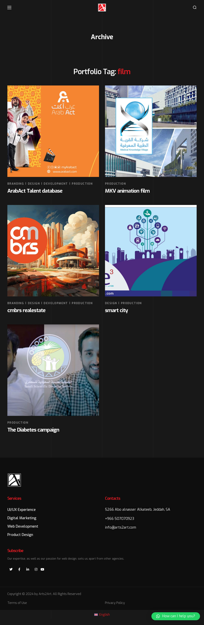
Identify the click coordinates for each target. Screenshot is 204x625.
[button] (195, 7)
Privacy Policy (115, 603)
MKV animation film (127, 190)
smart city (116, 310)
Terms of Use (17, 603)
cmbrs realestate (26, 310)
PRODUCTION (82, 184)
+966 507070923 (119, 518)
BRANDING (15, 184)
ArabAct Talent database (34, 190)
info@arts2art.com (120, 527)
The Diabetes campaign (33, 429)
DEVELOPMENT (56, 184)
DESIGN (34, 184)
